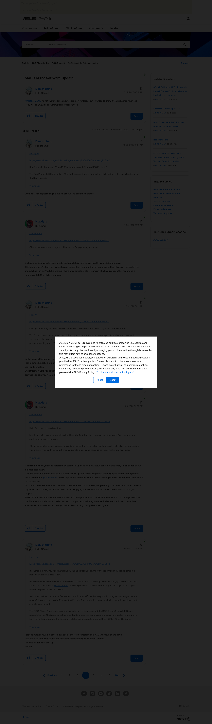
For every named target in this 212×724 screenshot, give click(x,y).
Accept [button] (112, 380)
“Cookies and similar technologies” (115, 372)
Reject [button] (99, 380)
